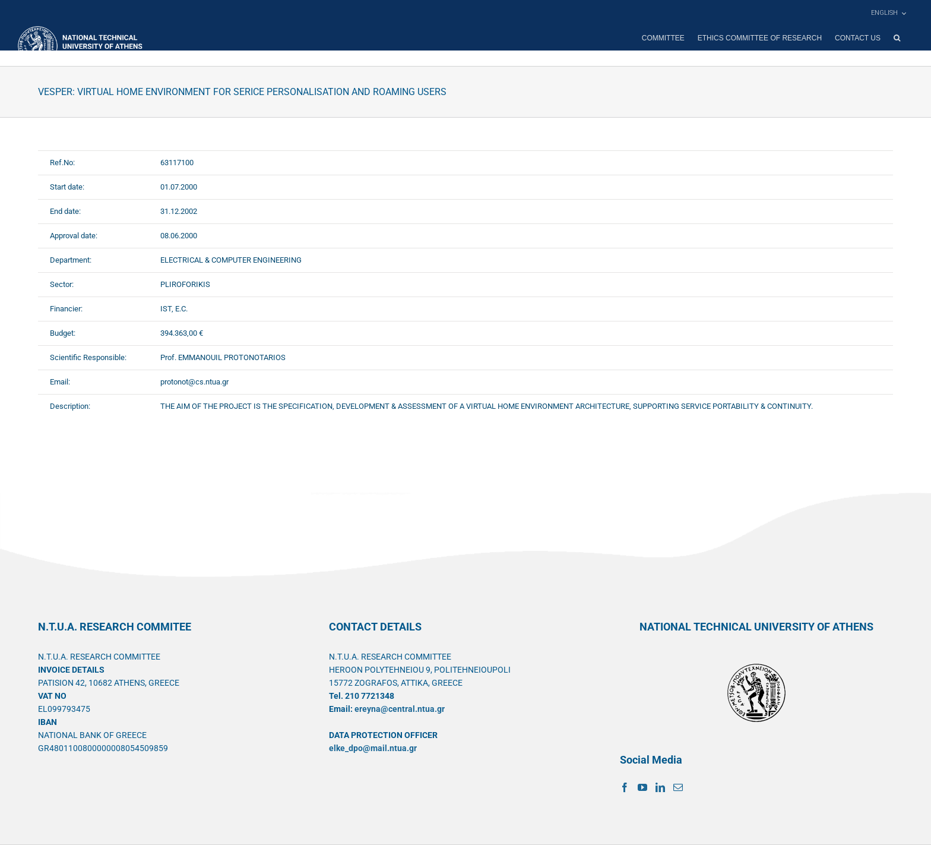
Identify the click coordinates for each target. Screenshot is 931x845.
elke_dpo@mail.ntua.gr (373, 748)
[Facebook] (624, 787)
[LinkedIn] (660, 787)
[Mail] (678, 787)
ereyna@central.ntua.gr (399, 709)
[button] (897, 38)
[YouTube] (642, 787)
